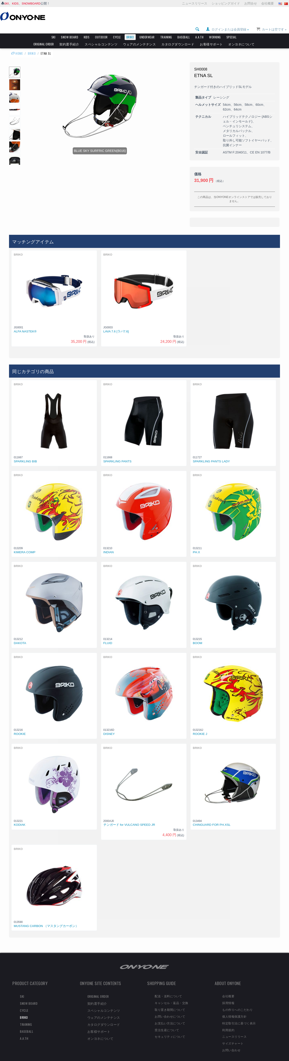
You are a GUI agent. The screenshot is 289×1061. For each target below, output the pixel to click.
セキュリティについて (170, 1028)
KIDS (16, 3)
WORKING (215, 29)
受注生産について (167, 1022)
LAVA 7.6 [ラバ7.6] (116, 323)
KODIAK (19, 817)
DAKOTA (20, 635)
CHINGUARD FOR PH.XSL (212, 817)
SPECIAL (231, 29)
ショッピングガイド (226, 3)
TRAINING (166, 29)
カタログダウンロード (177, 36)
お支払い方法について (170, 1015)
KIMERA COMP (24, 544)
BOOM (197, 635)
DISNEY (109, 726)
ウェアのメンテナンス (139, 36)
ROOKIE (20, 726)
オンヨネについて (241, 36)
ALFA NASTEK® (25, 323)
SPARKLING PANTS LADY (211, 453)
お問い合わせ (231, 1042)
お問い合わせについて (170, 1008)
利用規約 (228, 1022)
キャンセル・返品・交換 (171, 995)
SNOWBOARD (33, 3)
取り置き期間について (170, 1002)
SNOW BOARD (69, 29)
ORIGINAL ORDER (43, 36)
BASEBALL (183, 29)
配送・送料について (168, 988)
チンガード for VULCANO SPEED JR (129, 817)
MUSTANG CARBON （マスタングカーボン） (46, 918)
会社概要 (267, 3)
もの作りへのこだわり (237, 1002)
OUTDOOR (101, 29)
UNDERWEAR (147, 29)
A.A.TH (199, 29)
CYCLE (117, 29)
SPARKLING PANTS (117, 453)
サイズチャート (233, 1035)
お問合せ (250, 3)
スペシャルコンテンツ (101, 36)
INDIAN (108, 544)
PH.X (196, 544)
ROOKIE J (200, 726)
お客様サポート (211, 36)
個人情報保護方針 (234, 1008)
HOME (17, 45)
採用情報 (228, 995)
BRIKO (130, 29)
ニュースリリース (194, 3)
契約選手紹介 (69, 36)
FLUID (107, 635)
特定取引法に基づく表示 (239, 1015)
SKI (6, 3)
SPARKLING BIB (25, 453)
